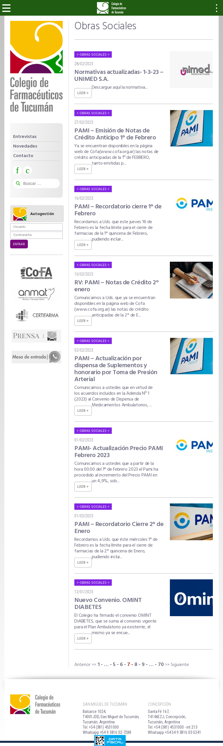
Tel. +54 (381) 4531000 (101, 727)
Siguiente (180, 665)
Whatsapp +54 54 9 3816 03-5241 (174, 732)
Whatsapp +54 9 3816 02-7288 (107, 732)
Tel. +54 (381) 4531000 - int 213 (172, 727)
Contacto (23, 156)
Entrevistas (25, 137)
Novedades (25, 146)
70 (161, 665)
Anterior (82, 665)
